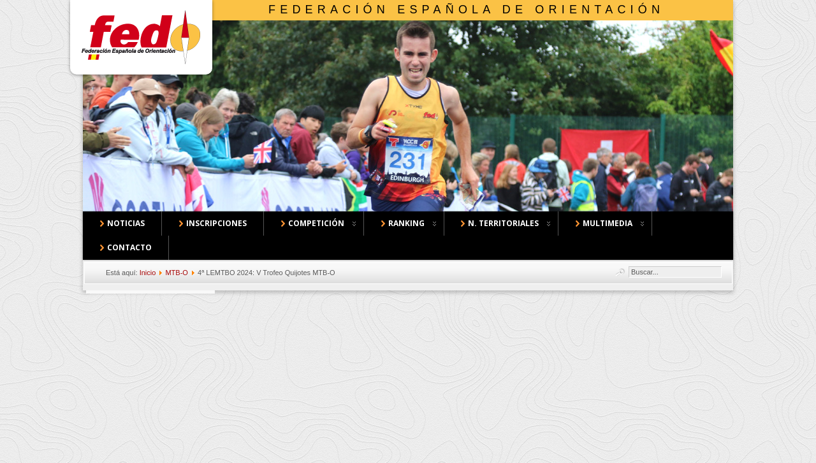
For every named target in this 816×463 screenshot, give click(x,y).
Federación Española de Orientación (466, 9)
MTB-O (176, 272)
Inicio (148, 272)
